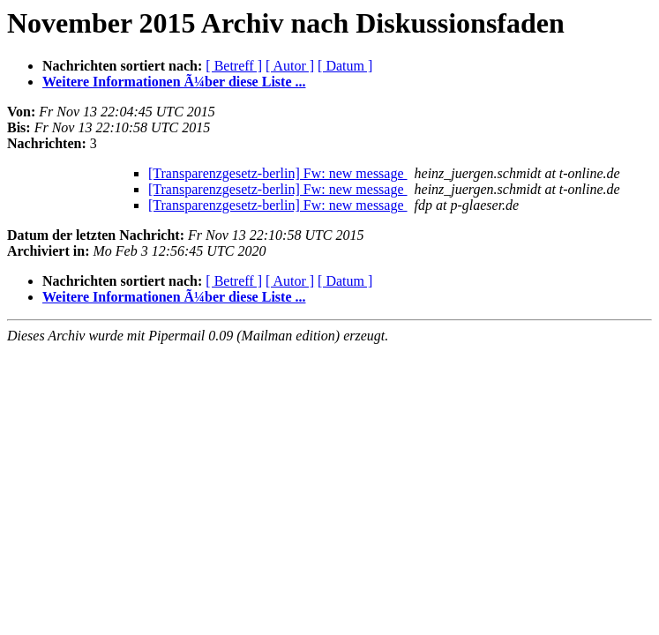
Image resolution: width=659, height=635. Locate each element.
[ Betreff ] (234, 65)
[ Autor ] (290, 65)
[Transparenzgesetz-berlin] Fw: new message (278, 173)
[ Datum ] (345, 65)
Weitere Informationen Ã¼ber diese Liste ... (173, 81)
